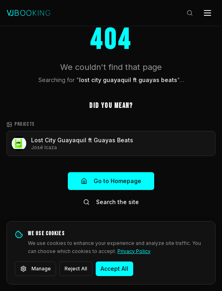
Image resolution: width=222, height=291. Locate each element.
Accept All (114, 268)
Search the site (111, 201)
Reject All (76, 269)
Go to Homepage (111, 180)
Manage (35, 269)
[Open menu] (207, 13)
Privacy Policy (134, 251)
